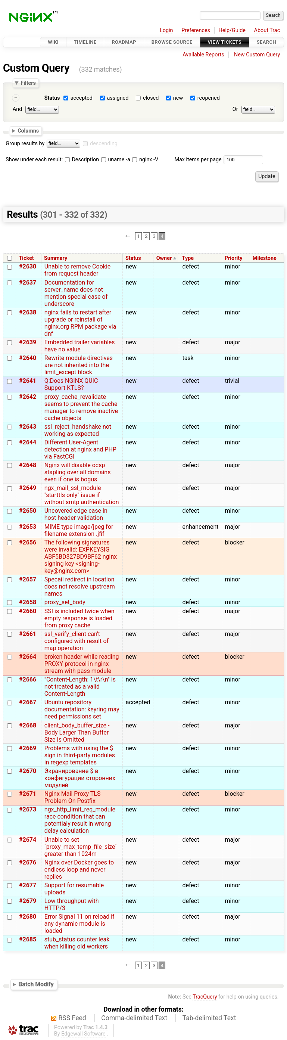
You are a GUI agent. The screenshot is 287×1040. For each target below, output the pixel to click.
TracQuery (205, 997)
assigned (117, 98)
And (17, 109)
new (178, 98)
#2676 (27, 862)
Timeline (85, 42)
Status (52, 98)
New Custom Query (257, 55)
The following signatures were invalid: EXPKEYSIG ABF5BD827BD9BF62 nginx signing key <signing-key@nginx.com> (80, 556)
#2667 (27, 702)
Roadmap (124, 42)
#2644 (27, 442)
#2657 (27, 579)
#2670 (27, 770)
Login (166, 30)
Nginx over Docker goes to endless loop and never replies (79, 869)
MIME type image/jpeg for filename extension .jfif (78, 530)
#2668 (27, 725)
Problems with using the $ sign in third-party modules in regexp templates (79, 755)
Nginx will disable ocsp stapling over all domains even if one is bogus (77, 472)
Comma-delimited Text (134, 1018)
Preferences (195, 30)
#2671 (27, 793)
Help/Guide (232, 30)
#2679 (27, 900)
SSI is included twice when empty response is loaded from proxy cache (79, 618)
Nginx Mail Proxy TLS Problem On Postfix (72, 797)
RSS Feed (72, 1018)
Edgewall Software (83, 1034)
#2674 (27, 839)
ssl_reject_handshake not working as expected (77, 430)
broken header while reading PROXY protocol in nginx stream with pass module (81, 663)
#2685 (27, 939)
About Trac (267, 30)
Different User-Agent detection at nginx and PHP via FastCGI (80, 449)
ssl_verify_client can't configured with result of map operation (76, 641)
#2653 (27, 526)
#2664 (27, 656)
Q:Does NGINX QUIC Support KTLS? (71, 384)
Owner (164, 258)
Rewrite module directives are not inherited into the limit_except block (78, 365)
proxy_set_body (64, 602)
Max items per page (197, 159)
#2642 (27, 396)
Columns (28, 131)
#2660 (27, 611)
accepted (82, 98)
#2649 (27, 487)
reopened (208, 98)
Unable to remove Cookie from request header (77, 270)
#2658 (27, 602)
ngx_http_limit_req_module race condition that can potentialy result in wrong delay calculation (79, 820)
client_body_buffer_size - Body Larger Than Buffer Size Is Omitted (77, 732)
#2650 (27, 510)
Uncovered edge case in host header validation (75, 514)
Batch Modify (36, 984)
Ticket (26, 258)
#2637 (27, 282)
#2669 (27, 748)
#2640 (27, 357)
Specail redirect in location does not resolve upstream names (79, 586)
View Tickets (224, 42)
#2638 (27, 312)
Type (188, 258)
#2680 (27, 916)
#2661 (27, 633)
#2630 (27, 266)
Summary (55, 258)
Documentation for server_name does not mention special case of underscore (75, 293)
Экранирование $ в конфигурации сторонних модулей (79, 778)
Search (266, 42)
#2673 (27, 809)
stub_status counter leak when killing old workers (76, 943)
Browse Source (172, 42)
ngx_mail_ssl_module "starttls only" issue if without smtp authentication (81, 495)
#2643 (27, 426)
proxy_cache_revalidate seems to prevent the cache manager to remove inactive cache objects (81, 407)
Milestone (265, 258)
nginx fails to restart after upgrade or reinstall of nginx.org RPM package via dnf (80, 323)
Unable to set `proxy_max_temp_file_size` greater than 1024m (80, 846)
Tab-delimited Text (209, 1018)
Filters (28, 83)
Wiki (53, 42)
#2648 (27, 465)
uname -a (115, 159)
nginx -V (145, 159)
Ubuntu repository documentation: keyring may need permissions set (81, 709)
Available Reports (203, 55)
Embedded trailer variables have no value (79, 346)
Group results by (25, 143)
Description (82, 159)
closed (151, 98)
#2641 (27, 380)
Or (235, 109)
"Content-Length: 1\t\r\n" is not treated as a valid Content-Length (80, 686)
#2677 (27, 885)
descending (104, 143)
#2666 (27, 679)
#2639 (27, 342)
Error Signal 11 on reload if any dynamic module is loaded (79, 923)
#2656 (27, 542)
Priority (234, 258)
